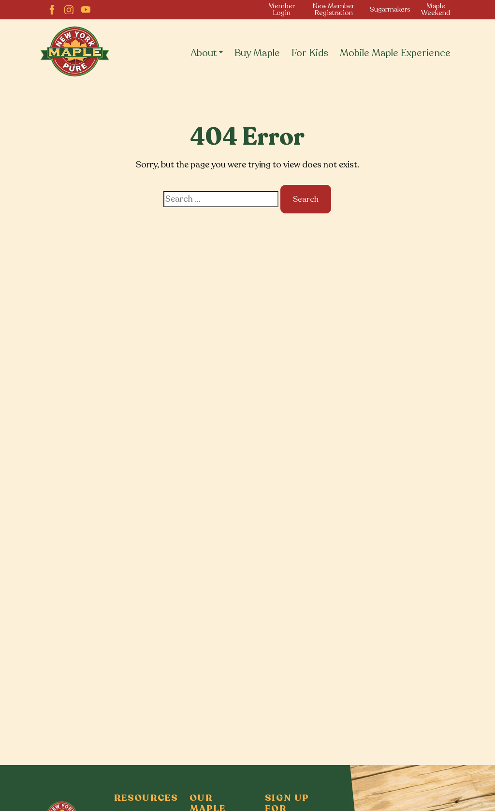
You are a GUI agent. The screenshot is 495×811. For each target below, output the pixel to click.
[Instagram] (68, 9)
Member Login (281, 9)
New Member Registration (333, 9)
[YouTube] (85, 9)
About (203, 53)
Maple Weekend (435, 9)
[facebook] (52, 9)
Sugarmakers (390, 9)
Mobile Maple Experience (395, 53)
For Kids (309, 53)
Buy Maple (257, 53)
